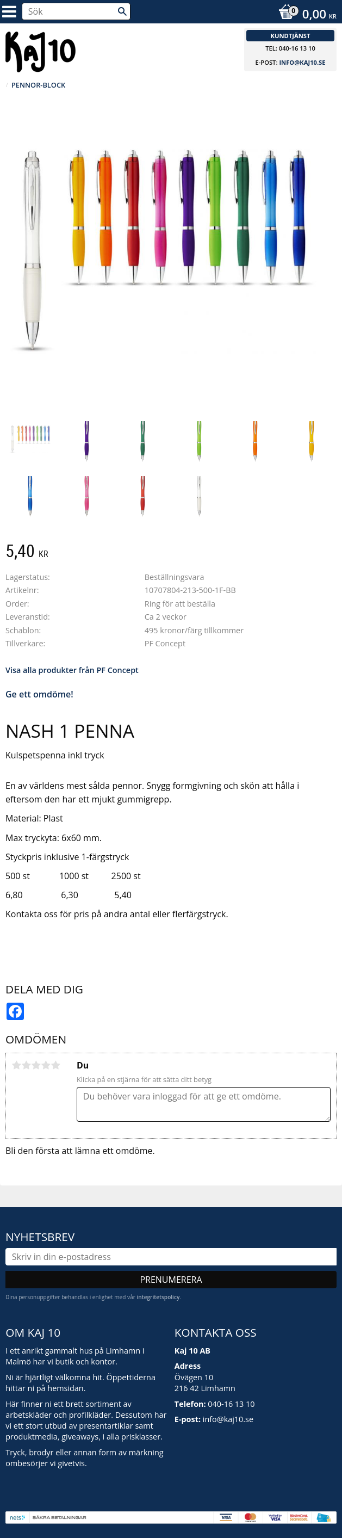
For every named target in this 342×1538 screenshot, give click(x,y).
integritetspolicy (157, 1297)
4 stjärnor (46, 1065)
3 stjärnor (36, 1065)
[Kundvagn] (305, 15)
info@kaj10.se (302, 62)
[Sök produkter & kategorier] (76, 11)
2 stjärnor (26, 1065)
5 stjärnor (55, 1065)
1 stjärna (16, 1065)
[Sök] (122, 11)
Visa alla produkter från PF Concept (72, 670)
